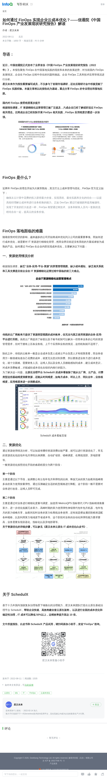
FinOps (32, 693)
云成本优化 (45, 693)
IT (24, 693)
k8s (16, 693)
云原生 (7, 693)
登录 (103, 4)
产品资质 (53, 763)
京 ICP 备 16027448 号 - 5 (53, 761)
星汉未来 (14, 30)
